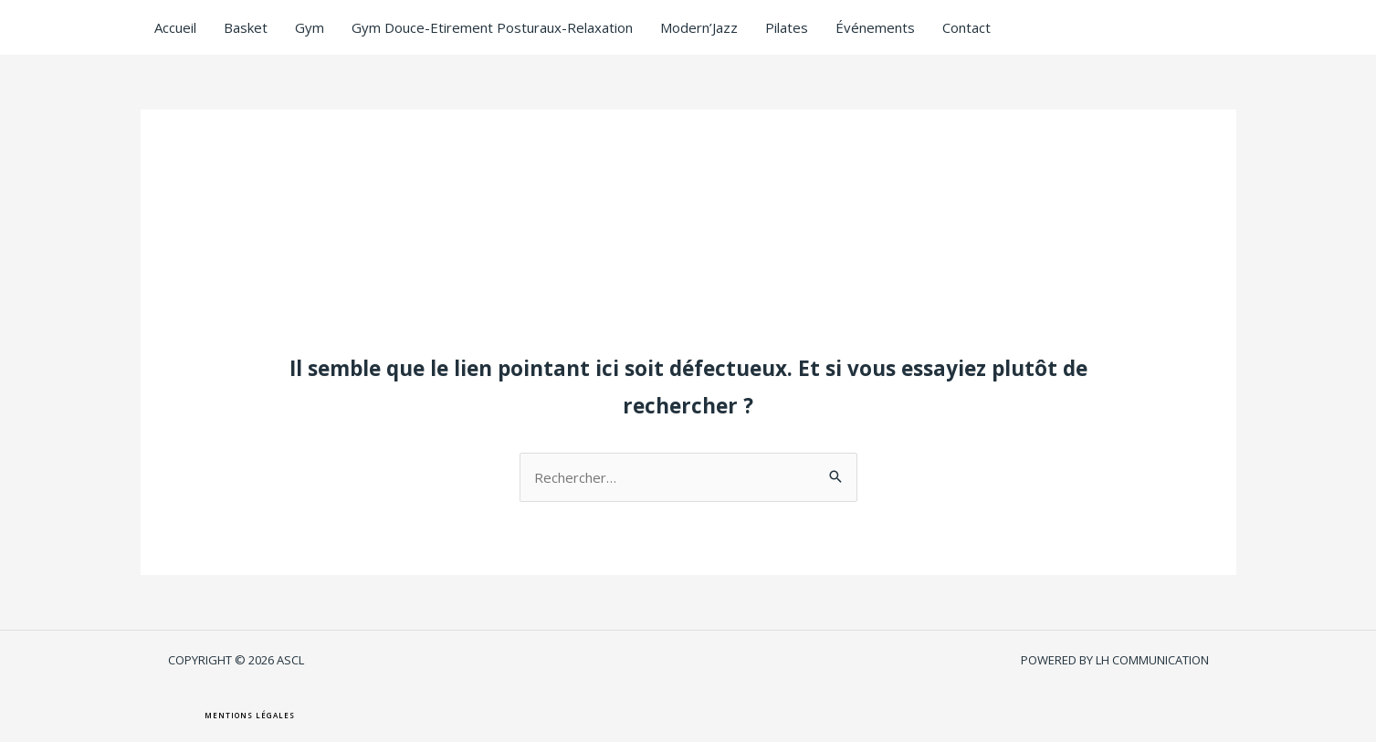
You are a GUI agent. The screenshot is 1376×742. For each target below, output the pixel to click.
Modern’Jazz (699, 27)
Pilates (786, 27)
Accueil (175, 27)
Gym (309, 27)
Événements (875, 27)
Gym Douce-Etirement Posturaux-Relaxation (492, 27)
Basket (246, 27)
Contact (966, 27)
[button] (249, 715)
